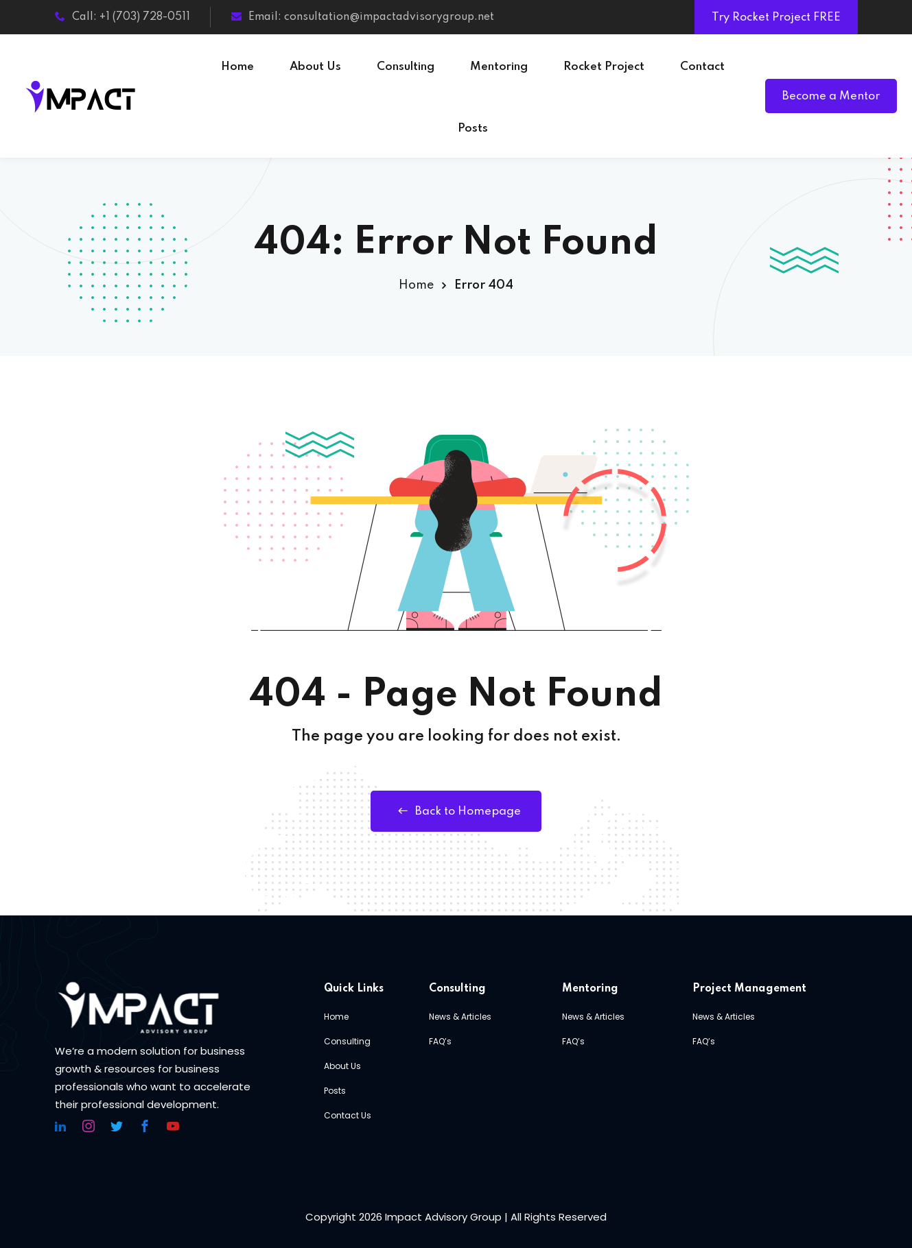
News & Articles (460, 1016)
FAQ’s (440, 1041)
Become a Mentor (831, 96)
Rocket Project (603, 67)
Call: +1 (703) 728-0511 (122, 17)
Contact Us (347, 1115)
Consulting (405, 67)
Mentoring (499, 67)
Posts (473, 128)
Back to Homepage (456, 811)
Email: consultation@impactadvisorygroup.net (362, 17)
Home (237, 67)
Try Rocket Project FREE (776, 17)
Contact (702, 67)
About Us (315, 67)
